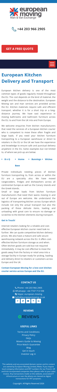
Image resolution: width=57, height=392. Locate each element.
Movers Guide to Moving (28, 341)
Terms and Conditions (28, 331)
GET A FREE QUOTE (19, 49)
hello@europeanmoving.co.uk (30, 297)
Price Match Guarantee (28, 344)
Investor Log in (28, 354)
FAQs (28, 338)
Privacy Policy (28, 335)
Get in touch (28, 350)
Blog (28, 347)
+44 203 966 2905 (28, 29)
